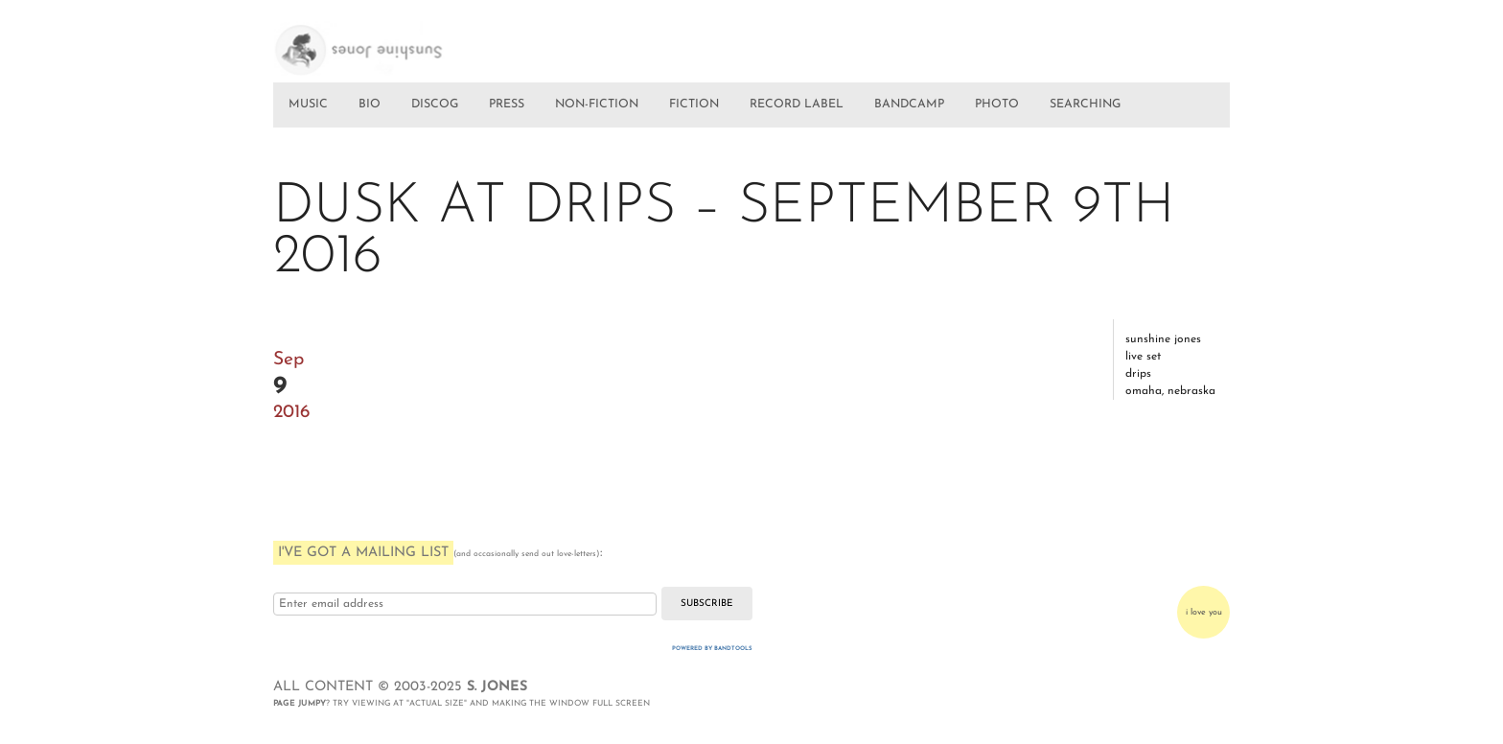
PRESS (506, 104)
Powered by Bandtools (712, 648)
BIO (369, 104)
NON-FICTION (596, 104)
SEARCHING (1085, 104)
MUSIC (308, 104)
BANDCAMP (909, 104)
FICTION (694, 104)
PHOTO (997, 104)
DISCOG (434, 104)
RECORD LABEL (797, 104)
